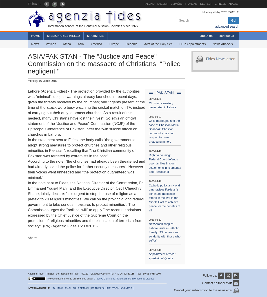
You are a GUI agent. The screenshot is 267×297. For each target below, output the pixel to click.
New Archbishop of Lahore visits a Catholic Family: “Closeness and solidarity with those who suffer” (164, 232)
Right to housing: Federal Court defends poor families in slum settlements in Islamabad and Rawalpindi (165, 163)
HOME (35, 36)
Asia (81, 44)
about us (206, 36)
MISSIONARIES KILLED (63, 36)
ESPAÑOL (176, 3)
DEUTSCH (206, 3)
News (35, 44)
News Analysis (223, 44)
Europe (114, 44)
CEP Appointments (192, 44)
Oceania (131, 44)
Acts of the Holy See (158, 44)
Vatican (51, 44)
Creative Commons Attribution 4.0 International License (124, 278)
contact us (226, 36)
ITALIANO (149, 3)
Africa (67, 44)
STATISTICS (95, 36)
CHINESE (220, 3)
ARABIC (233, 3)
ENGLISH (162, 3)
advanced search (227, 26)
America (96, 44)
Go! (233, 20)
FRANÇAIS (191, 3)
